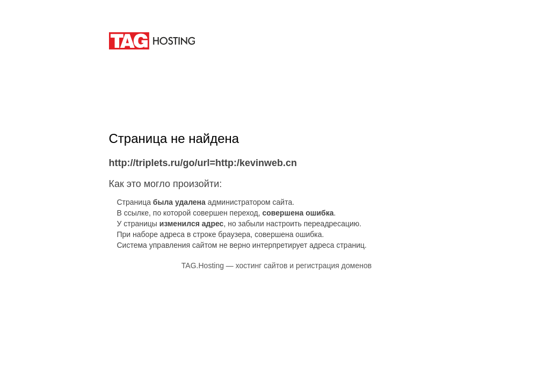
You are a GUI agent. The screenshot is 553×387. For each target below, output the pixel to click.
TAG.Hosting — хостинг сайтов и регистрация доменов (276, 265)
